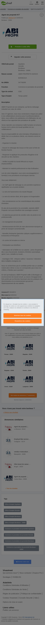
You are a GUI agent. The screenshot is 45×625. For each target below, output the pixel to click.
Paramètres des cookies (22, 321)
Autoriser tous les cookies (22, 315)
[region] (22, 312)
